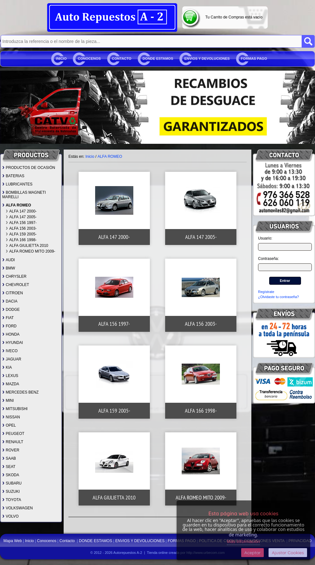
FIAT (8, 318)
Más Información (243, 541)
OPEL (9, 425)
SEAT (8, 466)
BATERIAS (13, 176)
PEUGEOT (13, 433)
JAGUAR (11, 359)
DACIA (10, 301)
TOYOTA (11, 500)
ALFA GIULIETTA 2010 (27, 245)
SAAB (9, 458)
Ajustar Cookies (288, 552)
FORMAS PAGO (254, 58)
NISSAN (11, 417)
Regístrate (266, 292)
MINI (8, 400)
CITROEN (12, 293)
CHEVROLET (15, 284)
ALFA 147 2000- (21, 211)
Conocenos (89, 58)
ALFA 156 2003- (21, 228)
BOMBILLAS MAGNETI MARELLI (24, 194)
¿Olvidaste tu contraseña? (278, 297)
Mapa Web (13, 541)
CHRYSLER (14, 276)
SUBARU (12, 483)
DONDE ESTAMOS (158, 58)
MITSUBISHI (15, 409)
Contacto (121, 58)
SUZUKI (11, 491)
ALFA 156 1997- (21, 222)
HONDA (10, 334)
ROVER (10, 450)
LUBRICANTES (17, 184)
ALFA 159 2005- (21, 234)
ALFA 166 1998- (21, 240)
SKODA (10, 475)
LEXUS (10, 375)
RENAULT (12, 442)
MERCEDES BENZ (20, 392)
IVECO (10, 351)
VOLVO (10, 516)
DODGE (11, 309)
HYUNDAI (12, 342)
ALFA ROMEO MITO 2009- (30, 251)
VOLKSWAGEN (17, 508)
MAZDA (10, 384)
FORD (9, 326)
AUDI (8, 260)
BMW (8, 268)
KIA (7, 367)
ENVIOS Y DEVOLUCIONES (207, 58)
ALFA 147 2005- (21, 217)
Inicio (61, 58)
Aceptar (252, 552)
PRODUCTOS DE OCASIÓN (28, 167)
